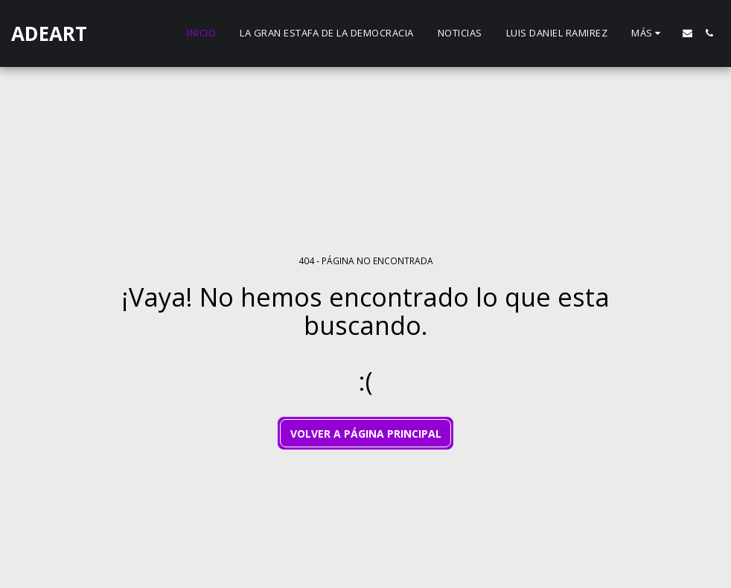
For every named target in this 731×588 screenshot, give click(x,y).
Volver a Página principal (365, 433)
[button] (687, 33)
